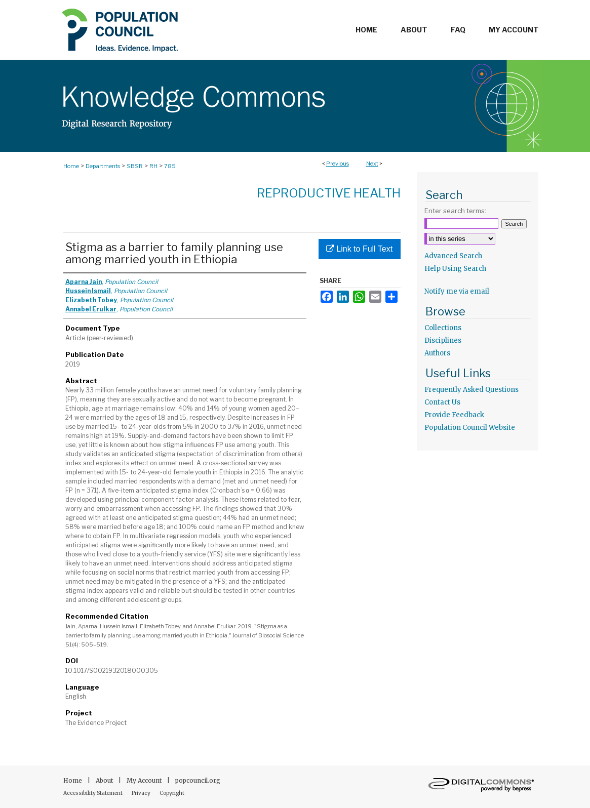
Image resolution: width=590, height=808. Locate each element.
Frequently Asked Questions (471, 389)
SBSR (135, 166)
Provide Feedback (454, 415)
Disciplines (442, 340)
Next (372, 163)
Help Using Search (455, 268)
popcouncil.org (197, 780)
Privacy (141, 793)
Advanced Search (453, 256)
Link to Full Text (359, 249)
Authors (437, 353)
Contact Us (442, 402)
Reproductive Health (329, 193)
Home (71, 166)
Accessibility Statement (93, 793)
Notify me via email (456, 291)
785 (170, 166)
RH (153, 166)
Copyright (172, 793)
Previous (337, 163)
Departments (103, 166)
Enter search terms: (455, 211)
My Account (145, 780)
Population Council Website (469, 427)
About (105, 780)
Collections (442, 328)
